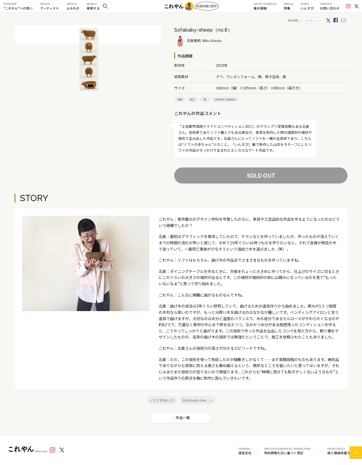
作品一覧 (183, 417)
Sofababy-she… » (197, 400)
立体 (179, 99)
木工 (192, 99)
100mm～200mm (225, 99)
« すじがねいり (162, 400)
